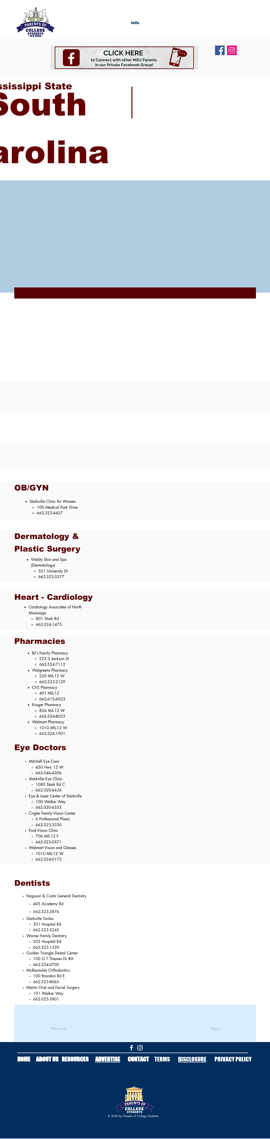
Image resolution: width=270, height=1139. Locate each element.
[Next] (202, 1028)
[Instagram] (232, 50)
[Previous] (71, 1028)
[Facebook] (220, 50)
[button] (135, 23)
